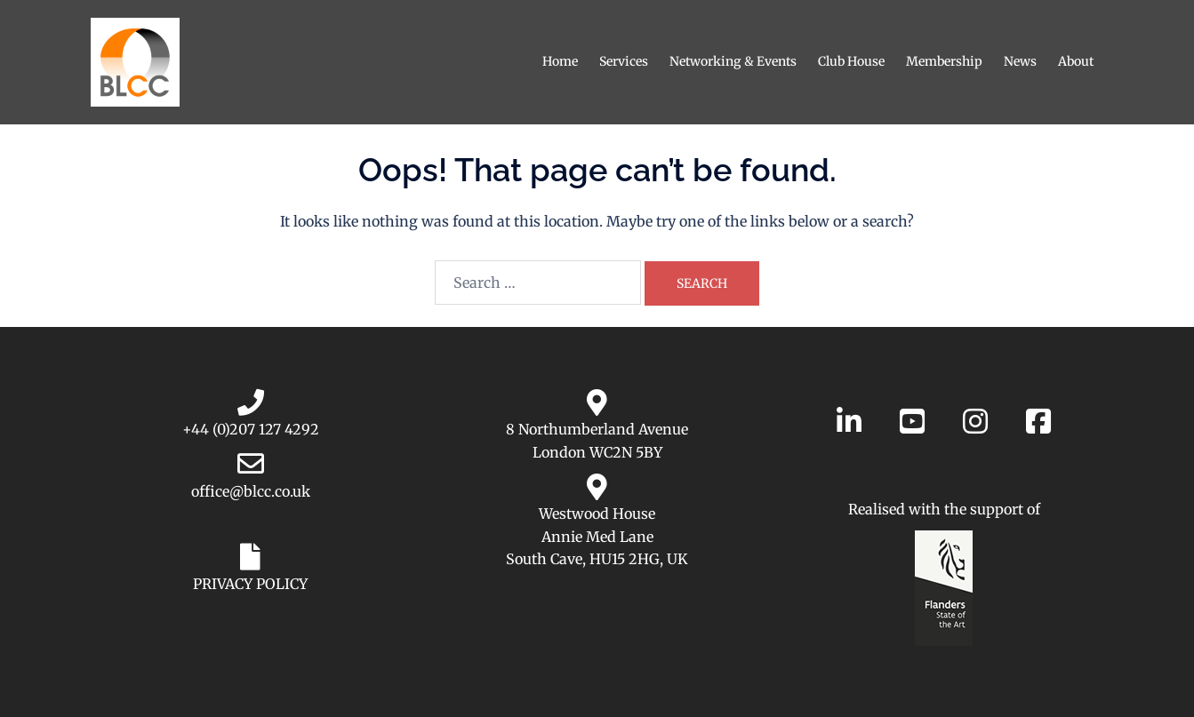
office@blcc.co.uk (250, 491)
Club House (851, 61)
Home (560, 61)
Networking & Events (733, 61)
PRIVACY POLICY (250, 584)
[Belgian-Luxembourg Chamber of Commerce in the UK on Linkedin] (849, 421)
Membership (944, 61)
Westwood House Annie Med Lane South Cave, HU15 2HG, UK (597, 536)
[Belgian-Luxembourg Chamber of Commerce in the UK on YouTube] (912, 421)
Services (623, 61)
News (1020, 61)
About (1076, 61)
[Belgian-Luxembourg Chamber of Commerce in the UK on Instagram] (975, 421)
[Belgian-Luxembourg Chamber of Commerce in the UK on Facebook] (1038, 421)
